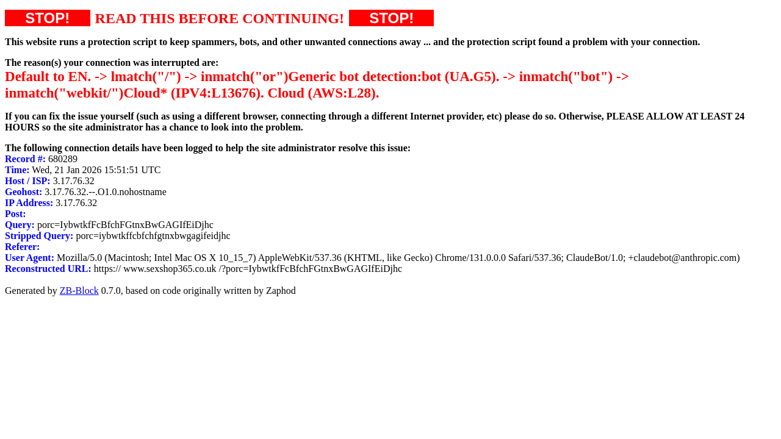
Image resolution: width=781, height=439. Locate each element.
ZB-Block (79, 290)
